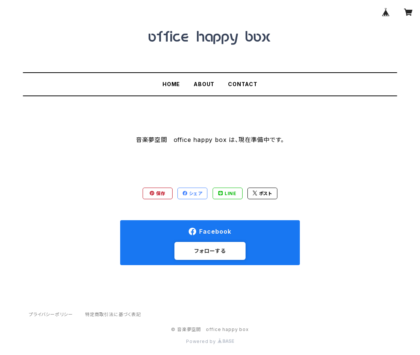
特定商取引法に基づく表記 (113, 314)
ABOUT (204, 84)
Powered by (210, 341)
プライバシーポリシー (51, 314)
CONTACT (243, 84)
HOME (171, 84)
